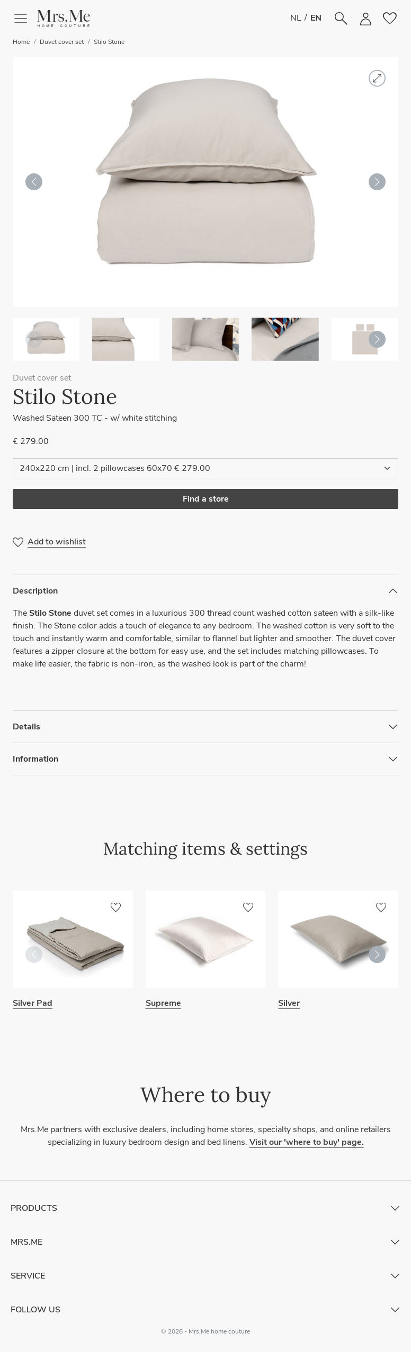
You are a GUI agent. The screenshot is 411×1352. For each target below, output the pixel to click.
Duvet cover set (62, 42)
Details (26, 727)
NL (295, 18)
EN (315, 18)
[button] (63, 18)
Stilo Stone (109, 42)
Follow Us (35, 1310)
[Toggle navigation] (25, 18)
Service (28, 1276)
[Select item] (205, 468)
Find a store (206, 499)
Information (35, 759)
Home (21, 42)
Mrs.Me (26, 1242)
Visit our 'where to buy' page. (306, 1142)
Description (35, 591)
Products (34, 1208)
